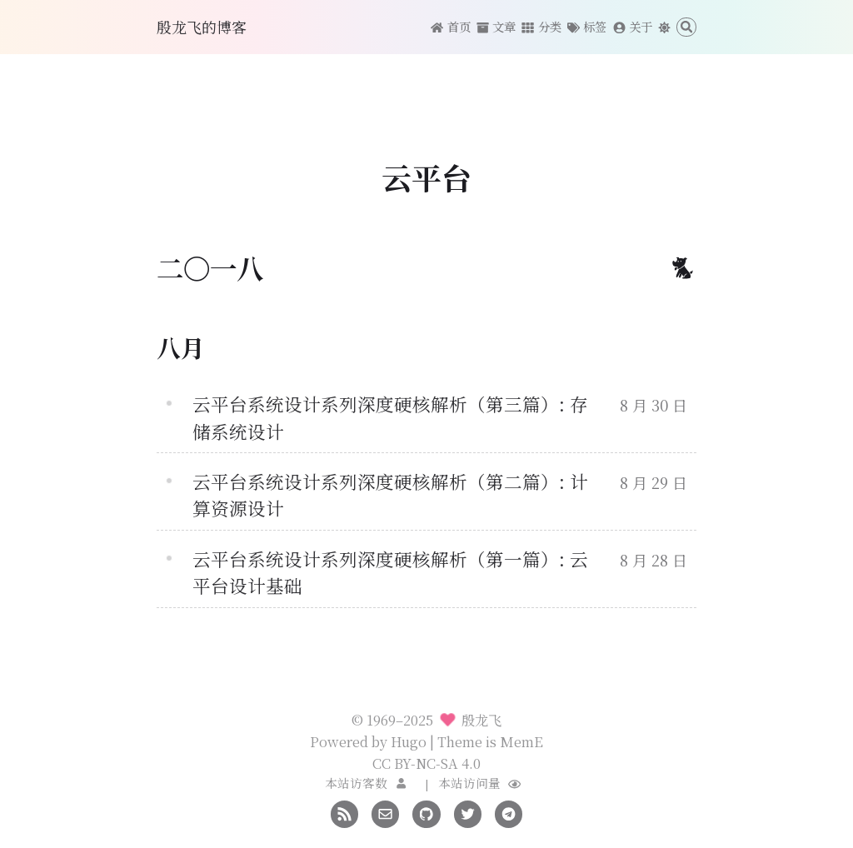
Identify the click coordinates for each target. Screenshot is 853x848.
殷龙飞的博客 (202, 26)
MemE (521, 741)
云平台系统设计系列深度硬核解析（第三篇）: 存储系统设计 (390, 417)
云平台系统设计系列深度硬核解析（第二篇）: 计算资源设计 (390, 494)
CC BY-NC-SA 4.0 (426, 763)
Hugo (408, 741)
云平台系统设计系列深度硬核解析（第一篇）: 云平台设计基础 (390, 572)
